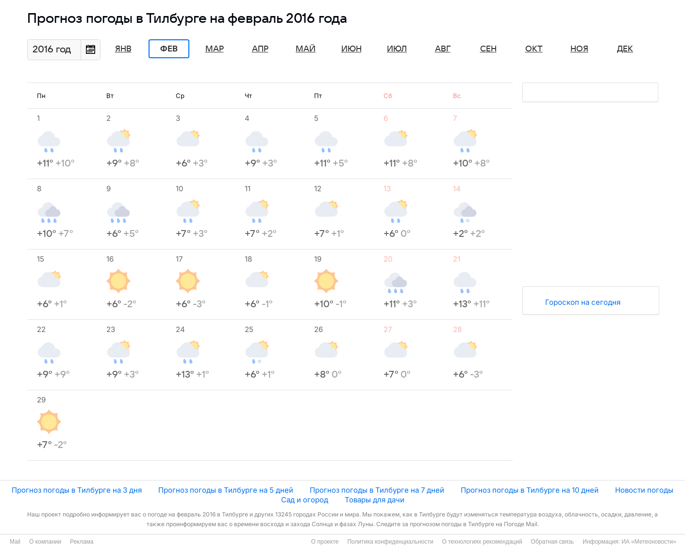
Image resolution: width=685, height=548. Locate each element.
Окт (534, 49)
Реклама (81, 541)
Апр (260, 49)
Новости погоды (644, 490)
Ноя (579, 49)
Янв (123, 49)
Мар (214, 49)
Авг (443, 49)
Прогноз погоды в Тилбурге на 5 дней (225, 490)
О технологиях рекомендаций (482, 541)
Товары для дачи (374, 499)
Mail (15, 541)
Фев (169, 49)
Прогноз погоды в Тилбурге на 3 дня (77, 490)
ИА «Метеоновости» (648, 541)
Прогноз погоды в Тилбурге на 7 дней (377, 490)
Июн (351, 49)
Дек (625, 49)
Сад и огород (304, 499)
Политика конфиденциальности (390, 541)
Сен (488, 49)
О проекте (325, 541)
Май (306, 49)
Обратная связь (552, 541)
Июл (397, 49)
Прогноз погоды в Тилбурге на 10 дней (530, 490)
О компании (45, 541)
